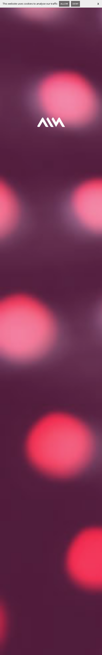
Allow (64, 3)
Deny (75, 3)
